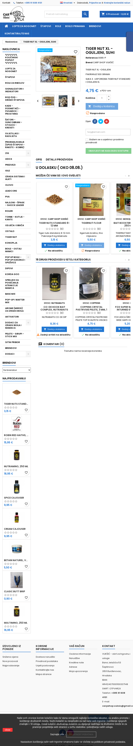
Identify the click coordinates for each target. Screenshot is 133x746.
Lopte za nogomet (24, 26)
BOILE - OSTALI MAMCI (13, 250)
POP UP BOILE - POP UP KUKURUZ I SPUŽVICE (15, 260)
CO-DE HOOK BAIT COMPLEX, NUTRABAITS (54, 308)
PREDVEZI (10, 164)
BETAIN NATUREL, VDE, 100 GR (16, 560)
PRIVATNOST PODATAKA (81, 734)
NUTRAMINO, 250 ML (16, 466)
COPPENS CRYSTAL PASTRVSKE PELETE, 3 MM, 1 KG (91, 309)
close (7, 729)
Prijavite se (95, 2)
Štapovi (45, 26)
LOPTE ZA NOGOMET (11, 70)
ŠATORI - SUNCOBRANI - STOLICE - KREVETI (13, 123)
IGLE (7, 170)
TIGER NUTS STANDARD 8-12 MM (16, 404)
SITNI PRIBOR (12, 342)
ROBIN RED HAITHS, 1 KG (16, 435)
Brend (89, 62)
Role (58, 26)
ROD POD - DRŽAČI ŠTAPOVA (14, 99)
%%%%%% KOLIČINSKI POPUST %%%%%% (11, 58)
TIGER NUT (11, 237)
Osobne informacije (80, 653)
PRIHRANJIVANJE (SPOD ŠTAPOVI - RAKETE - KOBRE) (15, 144)
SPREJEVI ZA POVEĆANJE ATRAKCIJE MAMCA (12, 284)
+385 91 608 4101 (33, 2)
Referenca (92, 57)
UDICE (8, 159)
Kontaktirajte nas (17, 33)
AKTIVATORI (12, 316)
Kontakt (6, 2)
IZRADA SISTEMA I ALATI (15, 178)
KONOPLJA (11, 242)
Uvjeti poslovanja (45, 665)
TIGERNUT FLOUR (91, 223)
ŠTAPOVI (10, 77)
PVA (7, 196)
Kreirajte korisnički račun (117, 2)
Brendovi (95, 26)
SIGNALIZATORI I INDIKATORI (14, 90)
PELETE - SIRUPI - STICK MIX (14, 335)
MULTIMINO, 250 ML (15, 622)
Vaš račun (76, 646)
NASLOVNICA (11, 49)
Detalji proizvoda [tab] (59, 159)
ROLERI (9, 211)
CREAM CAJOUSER (15, 529)
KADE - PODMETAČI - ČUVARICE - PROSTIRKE (12, 109)
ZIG (7, 153)
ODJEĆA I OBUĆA (14, 225)
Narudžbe (74, 658)
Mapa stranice (44, 674)
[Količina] (102, 98)
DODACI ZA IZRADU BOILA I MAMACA (13, 325)
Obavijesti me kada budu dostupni (108, 150)
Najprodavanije (11, 665)
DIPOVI (9, 268)
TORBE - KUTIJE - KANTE (14, 218)
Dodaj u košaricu (101, 106)
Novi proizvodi (10, 661)
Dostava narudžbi (45, 656)
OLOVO (9, 185)
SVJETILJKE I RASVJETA (12, 135)
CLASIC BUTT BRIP (14, 591)
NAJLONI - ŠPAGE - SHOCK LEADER (14, 204)
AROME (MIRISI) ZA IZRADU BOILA (14, 309)
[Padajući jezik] (68, 3)
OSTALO (9, 231)
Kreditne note (76, 662)
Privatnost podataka (47, 661)
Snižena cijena (10, 656)
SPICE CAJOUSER (14, 497)
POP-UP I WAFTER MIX (15, 301)
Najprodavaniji (14, 378)
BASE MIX (10, 293)
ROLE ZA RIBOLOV (14, 83)
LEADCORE (11, 190)
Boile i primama (75, 26)
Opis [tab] (39, 159)
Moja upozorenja (78, 671)
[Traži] (66, 14)
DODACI (9, 353)
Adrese (73, 666)
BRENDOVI (11, 348)
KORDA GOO (12, 274)
